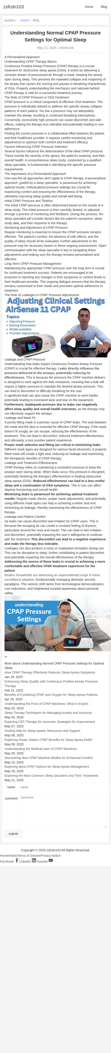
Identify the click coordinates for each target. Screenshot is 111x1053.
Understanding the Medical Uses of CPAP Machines (40, 749)
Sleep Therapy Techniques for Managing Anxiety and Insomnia (48, 713)
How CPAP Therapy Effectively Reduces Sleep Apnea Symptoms (49, 672)
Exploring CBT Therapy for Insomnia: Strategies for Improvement (49, 722)
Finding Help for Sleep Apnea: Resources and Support (42, 731)
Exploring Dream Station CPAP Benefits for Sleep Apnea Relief (48, 740)
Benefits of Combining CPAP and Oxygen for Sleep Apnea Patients (51, 695)
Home (89, 7)
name (11, 787)
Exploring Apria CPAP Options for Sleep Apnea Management (46, 766)
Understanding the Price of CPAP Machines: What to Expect (46, 704)
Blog (104, 7)
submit (13, 834)
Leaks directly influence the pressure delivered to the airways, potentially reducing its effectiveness (51, 373)
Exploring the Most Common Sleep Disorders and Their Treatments (51, 775)
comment (11, 798)
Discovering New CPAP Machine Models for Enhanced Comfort (48, 758)
